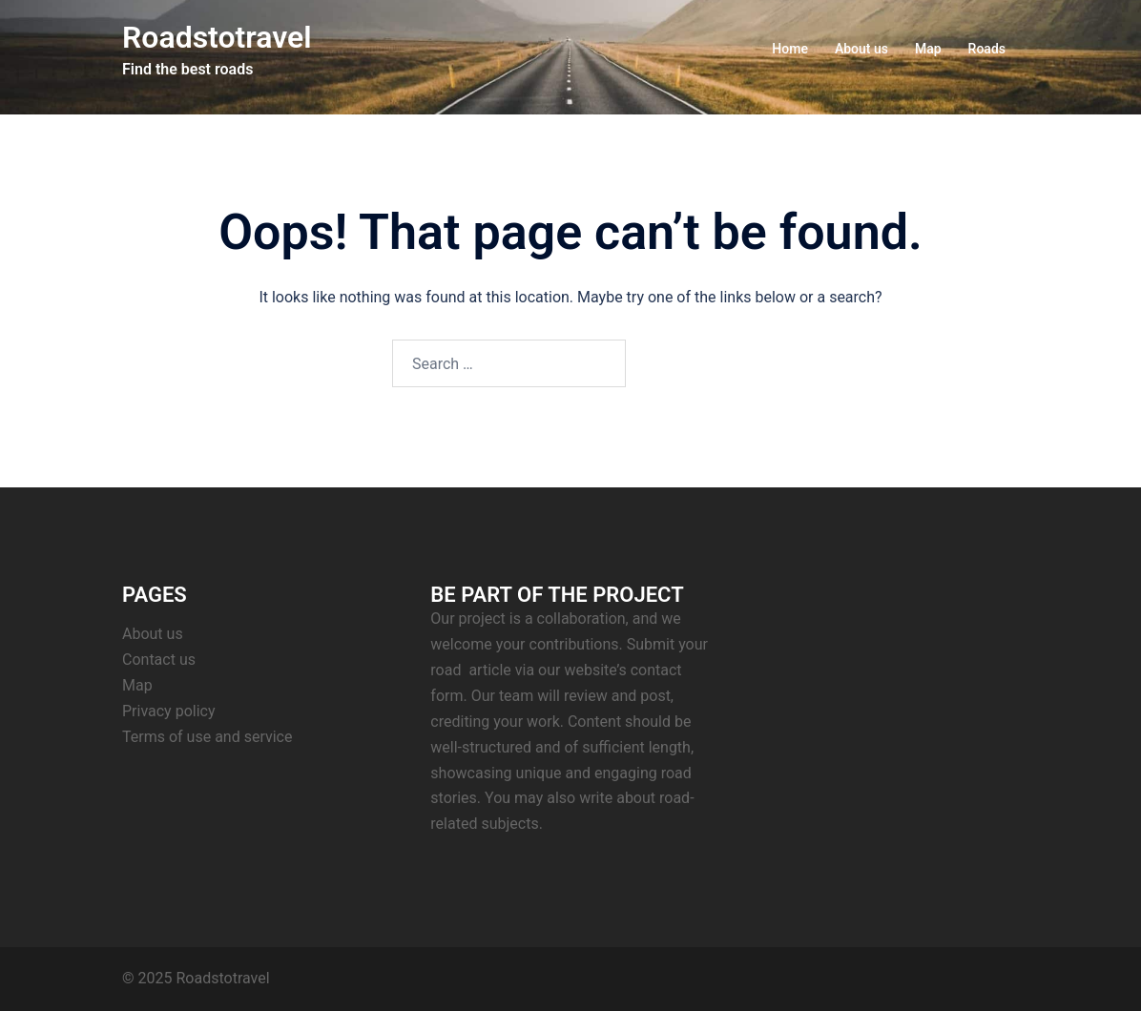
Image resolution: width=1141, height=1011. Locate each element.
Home (790, 48)
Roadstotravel (217, 37)
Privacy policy (169, 711)
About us (861, 48)
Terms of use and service (207, 737)
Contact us (159, 659)
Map (928, 48)
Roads (987, 48)
